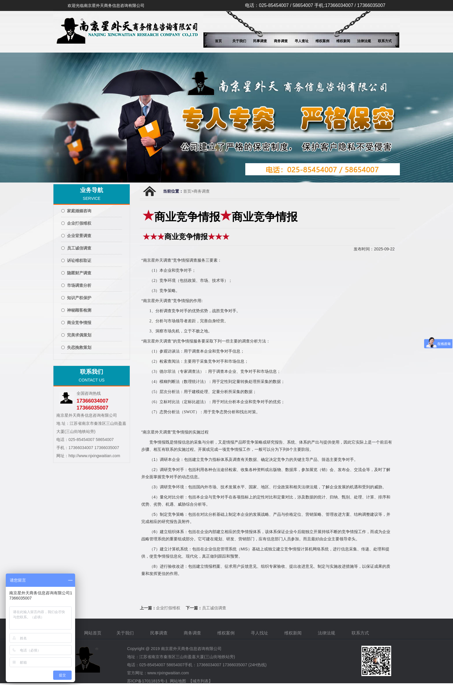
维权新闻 (343, 41)
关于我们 (239, 41)
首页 (218, 41)
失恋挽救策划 (79, 347)
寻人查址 (302, 41)
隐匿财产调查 (79, 273)
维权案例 (322, 41)
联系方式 (385, 41)
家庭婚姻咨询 (79, 211)
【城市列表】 (200, 681)
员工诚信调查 (79, 248)
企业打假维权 (79, 223)
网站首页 (92, 632)
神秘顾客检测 (79, 310)
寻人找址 (260, 632)
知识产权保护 (79, 297)
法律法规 (364, 41)
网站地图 (178, 681)
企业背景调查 (79, 235)
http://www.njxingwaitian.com (94, 455)
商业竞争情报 (79, 322)
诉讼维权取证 (79, 260)
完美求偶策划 (79, 335)
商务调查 (281, 41)
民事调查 (260, 41)
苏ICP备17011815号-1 (147, 681)
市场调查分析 (79, 285)
